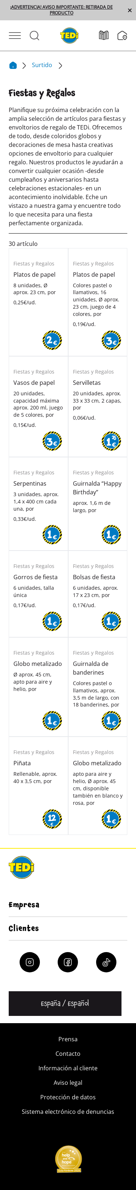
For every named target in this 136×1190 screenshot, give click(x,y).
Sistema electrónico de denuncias (68, 1112)
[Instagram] (30, 962)
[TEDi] (69, 35)
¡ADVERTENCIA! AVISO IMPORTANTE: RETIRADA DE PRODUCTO (61, 10)
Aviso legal (68, 1083)
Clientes (24, 928)
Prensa (68, 1039)
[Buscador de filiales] (122, 35)
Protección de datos (67, 1097)
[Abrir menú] (14, 35)
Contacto (68, 1054)
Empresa (24, 905)
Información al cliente (68, 1068)
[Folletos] (108, 35)
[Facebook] (68, 962)
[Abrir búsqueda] (34, 35)
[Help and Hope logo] (68, 1161)
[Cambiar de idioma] (65, 1003)
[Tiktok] (106, 962)
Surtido (43, 65)
